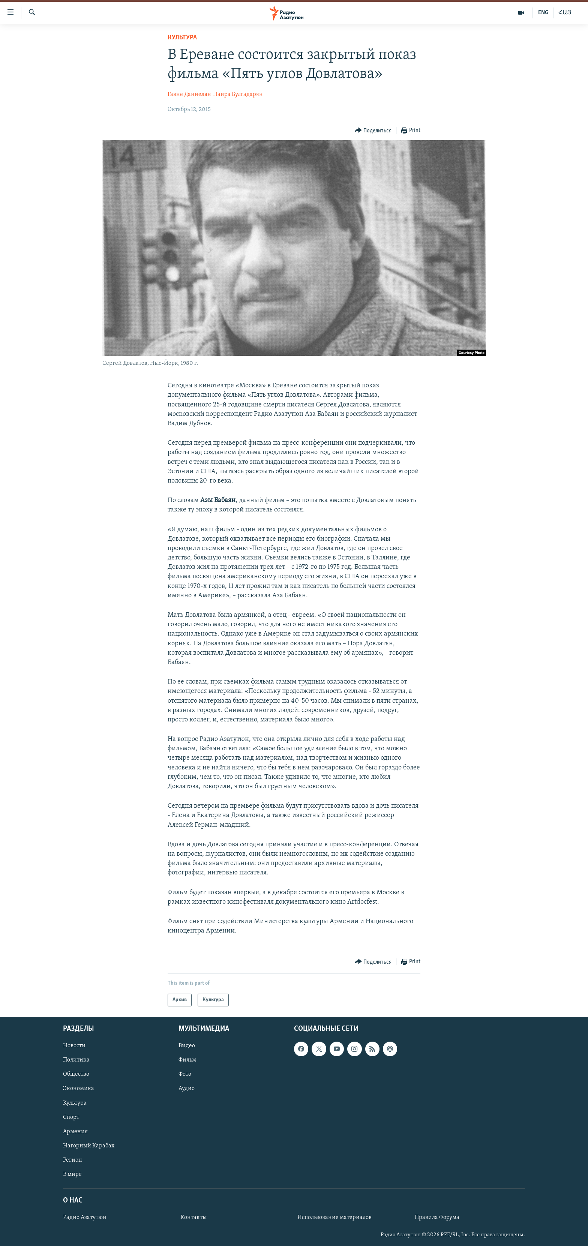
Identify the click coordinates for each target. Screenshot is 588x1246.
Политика (76, 1060)
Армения (75, 1132)
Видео (186, 1046)
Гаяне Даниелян (189, 94)
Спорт (71, 1117)
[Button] (373, 131)
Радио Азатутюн (84, 1218)
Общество (76, 1075)
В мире (72, 1174)
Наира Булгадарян (238, 94)
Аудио (186, 1089)
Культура (182, 37)
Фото (184, 1075)
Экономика (78, 1089)
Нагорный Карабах (88, 1146)
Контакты (193, 1218)
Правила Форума (437, 1218)
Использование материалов (334, 1218)
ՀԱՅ (565, 13)
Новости (74, 1046)
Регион (72, 1160)
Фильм (187, 1060)
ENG (543, 13)
